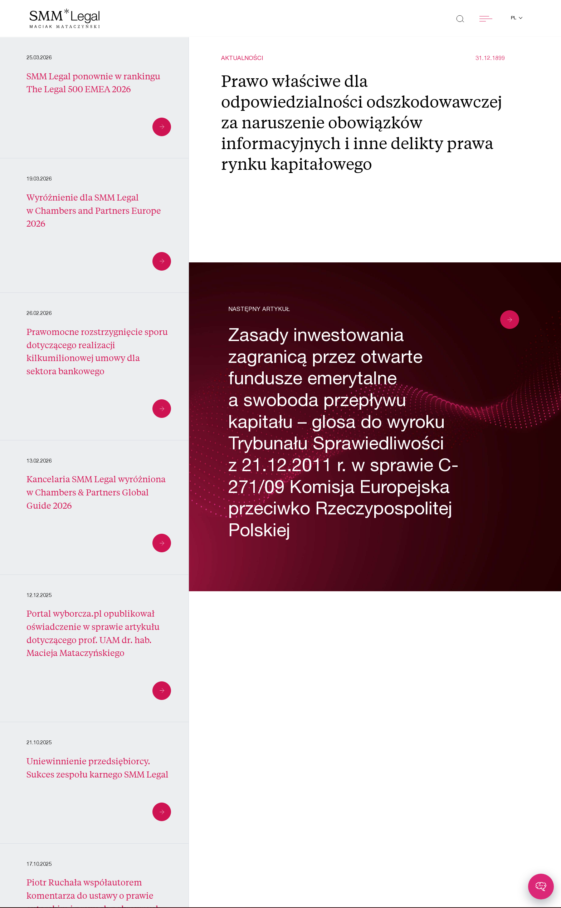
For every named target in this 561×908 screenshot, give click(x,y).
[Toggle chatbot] (541, 886)
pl (514, 18)
